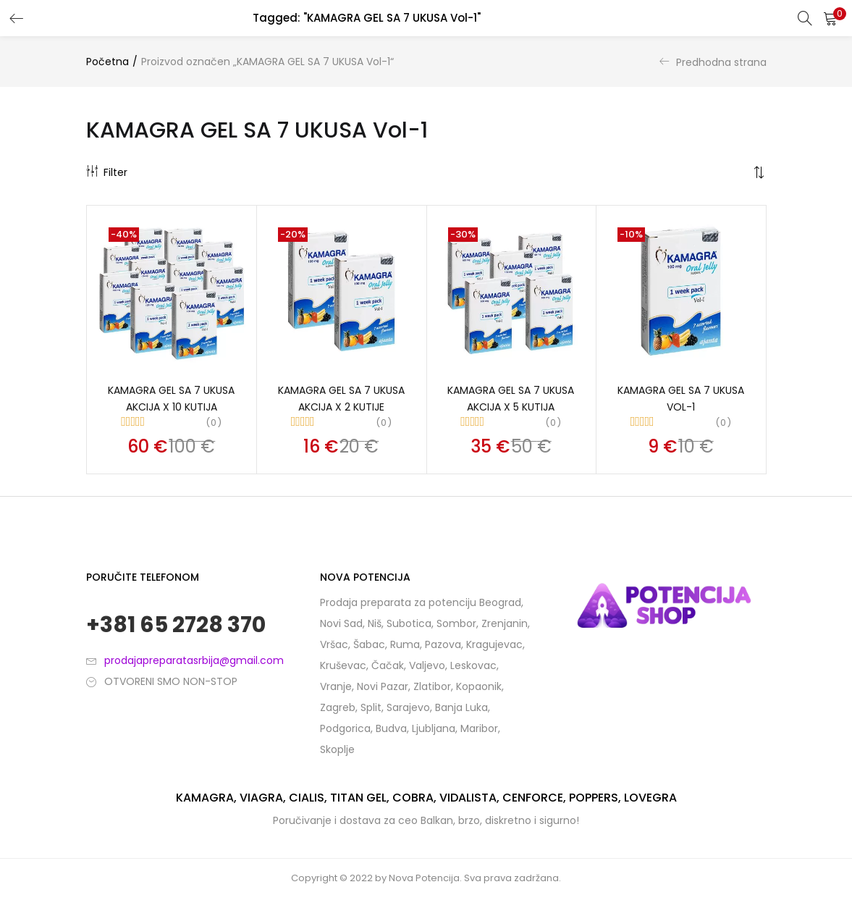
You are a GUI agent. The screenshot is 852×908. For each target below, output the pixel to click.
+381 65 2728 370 (176, 627)
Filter (106, 172)
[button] (830, 18)
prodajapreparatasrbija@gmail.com (194, 662)
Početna (107, 61)
